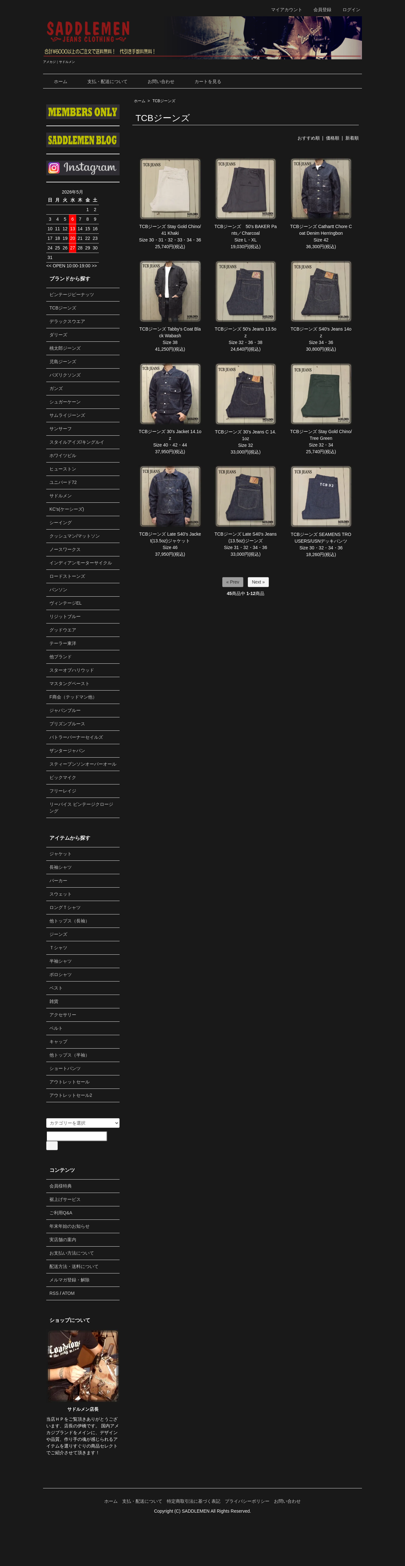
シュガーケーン (65, 401)
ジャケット (60, 853)
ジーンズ (58, 934)
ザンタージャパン (67, 750)
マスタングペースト (69, 683)
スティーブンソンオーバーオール (82, 764)
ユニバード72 (63, 482)
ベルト (56, 1028)
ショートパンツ (65, 1068)
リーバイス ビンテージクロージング (81, 808)
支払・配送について (103, 81)
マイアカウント (283, 9)
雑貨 (53, 1001)
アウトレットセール (69, 1081)
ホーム (56, 81)
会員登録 (319, 9)
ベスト (56, 987)
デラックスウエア (67, 321)
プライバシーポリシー (247, 1501)
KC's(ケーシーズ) (66, 509)
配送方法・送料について (74, 1266)
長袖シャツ (60, 867)
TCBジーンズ (163, 101)
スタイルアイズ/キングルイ (76, 442)
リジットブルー (65, 616)
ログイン (348, 9)
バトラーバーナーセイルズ (76, 737)
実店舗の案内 (62, 1239)
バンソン (58, 589)
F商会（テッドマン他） (73, 696)
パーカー (58, 880)
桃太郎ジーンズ (65, 348)
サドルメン (60, 495)
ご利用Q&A (60, 1212)
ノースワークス (65, 549)
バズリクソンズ (65, 375)
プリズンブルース (67, 723)
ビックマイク (62, 777)
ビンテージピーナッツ (71, 294)
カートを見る (203, 81)
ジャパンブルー (65, 710)
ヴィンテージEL (65, 603)
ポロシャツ (60, 974)
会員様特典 (60, 1185)
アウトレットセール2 (70, 1095)
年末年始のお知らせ (69, 1226)
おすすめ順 (309, 138)
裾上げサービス (65, 1199)
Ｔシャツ (58, 947)
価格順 (332, 138)
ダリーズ (58, 334)
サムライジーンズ (67, 415)
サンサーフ (60, 428)
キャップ (58, 1041)
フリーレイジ (62, 790)
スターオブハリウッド (71, 670)
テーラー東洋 (62, 643)
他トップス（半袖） (69, 1055)
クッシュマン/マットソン (74, 536)
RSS (54, 1293)
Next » (258, 581)
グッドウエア (62, 629)
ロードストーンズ (67, 576)
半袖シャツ (60, 961)
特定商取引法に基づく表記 (193, 1501)
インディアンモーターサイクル (80, 562)
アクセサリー (62, 1014)
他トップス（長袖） (69, 920)
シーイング (60, 522)
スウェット (60, 894)
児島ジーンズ (62, 361)
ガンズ (56, 388)
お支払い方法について (71, 1253)
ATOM (68, 1293)
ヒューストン (62, 468)
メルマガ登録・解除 (69, 1279)
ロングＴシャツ (65, 907)
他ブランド (60, 656)
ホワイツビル (62, 455)
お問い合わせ (156, 81)
